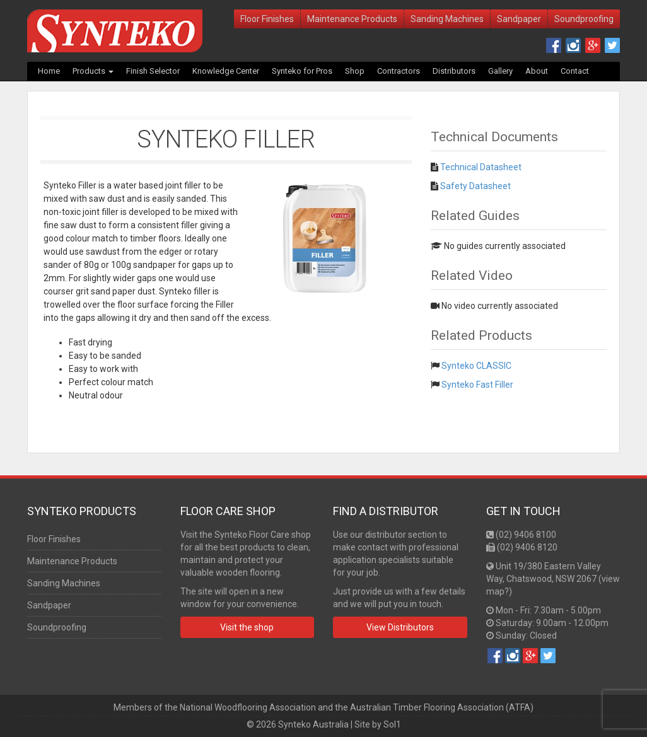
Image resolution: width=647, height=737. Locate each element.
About (536, 71)
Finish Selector (153, 71)
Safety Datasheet (475, 186)
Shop (354, 71)
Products (93, 71)
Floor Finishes (267, 19)
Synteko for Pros (302, 71)
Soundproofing (584, 19)
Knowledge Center (225, 71)
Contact (575, 71)
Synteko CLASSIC (476, 366)
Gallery (500, 71)
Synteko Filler (226, 139)
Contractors (398, 71)
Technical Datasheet (481, 167)
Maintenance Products (352, 19)
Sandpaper (519, 19)
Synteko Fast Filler (477, 385)
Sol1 (392, 724)
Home (49, 71)
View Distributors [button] (400, 627)
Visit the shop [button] (247, 627)
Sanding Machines (447, 19)
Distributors (454, 71)
